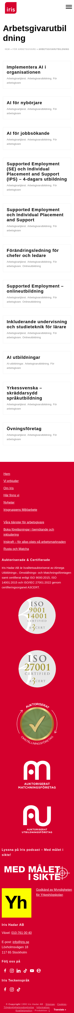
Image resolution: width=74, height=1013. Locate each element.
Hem (7, 49)
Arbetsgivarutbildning (39, 78)
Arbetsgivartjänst (16, 78)
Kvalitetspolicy (24, 1010)
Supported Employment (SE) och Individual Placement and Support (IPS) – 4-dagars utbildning (37, 171)
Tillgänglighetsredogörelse (19, 1007)
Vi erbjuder (11, 481)
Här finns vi (11, 495)
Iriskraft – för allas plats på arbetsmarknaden (35, 542)
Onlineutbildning (31, 266)
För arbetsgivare (24, 49)
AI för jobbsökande (28, 133)
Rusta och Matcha (16, 549)
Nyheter (9, 502)
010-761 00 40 (21, 932)
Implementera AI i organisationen (26, 70)
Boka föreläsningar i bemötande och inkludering (29, 532)
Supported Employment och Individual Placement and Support (35, 214)
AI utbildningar (23, 357)
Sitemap (50, 1004)
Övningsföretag (24, 428)
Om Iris (9, 488)
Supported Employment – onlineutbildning (35, 289)
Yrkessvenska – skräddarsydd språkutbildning (24, 393)
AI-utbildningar (15, 363)
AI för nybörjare (24, 102)
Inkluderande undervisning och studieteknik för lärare (37, 324)
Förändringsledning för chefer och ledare (33, 253)
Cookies (62, 1004)
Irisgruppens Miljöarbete (20, 509)
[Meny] (69, 7)
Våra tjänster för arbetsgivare (24, 522)
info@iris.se (21, 942)
